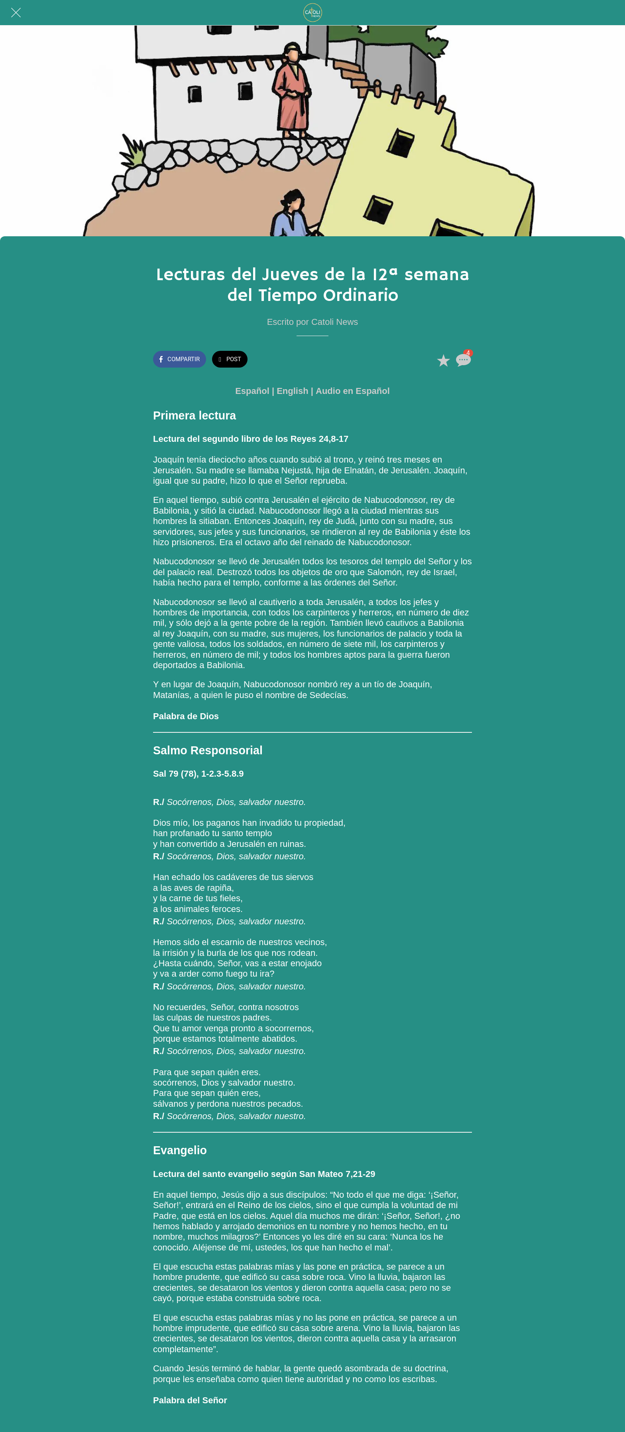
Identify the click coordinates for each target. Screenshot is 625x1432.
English (292, 391)
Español (252, 391)
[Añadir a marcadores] (443, 360)
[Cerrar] (16, 13)
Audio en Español (353, 391)
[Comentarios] (462, 360)
